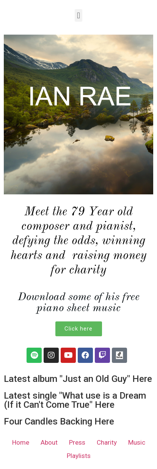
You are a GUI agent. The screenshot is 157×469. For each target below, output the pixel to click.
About (49, 442)
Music (136, 442)
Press (77, 442)
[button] (78, 15)
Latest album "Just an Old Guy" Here (78, 379)
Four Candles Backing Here (59, 421)
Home (20, 442)
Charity (107, 442)
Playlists (79, 455)
